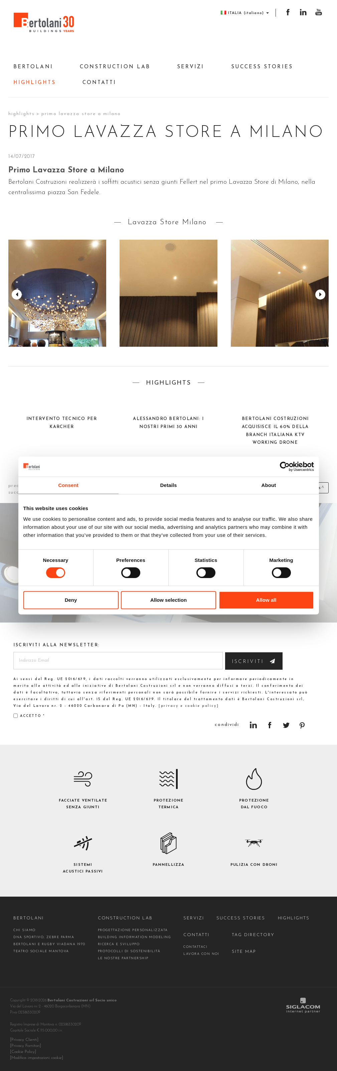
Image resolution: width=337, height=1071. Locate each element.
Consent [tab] (68, 485)
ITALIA (245, 13)
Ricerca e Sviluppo (119, 944)
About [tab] (269, 485)
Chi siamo (24, 930)
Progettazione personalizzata (133, 930)
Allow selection (168, 600)
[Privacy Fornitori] (25, 1046)
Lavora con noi (201, 954)
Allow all (266, 600)
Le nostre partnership (123, 958)
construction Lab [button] (115, 67)
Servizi (190, 67)
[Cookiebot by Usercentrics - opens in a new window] (285, 467)
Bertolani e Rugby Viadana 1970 (49, 944)
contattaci (195, 947)
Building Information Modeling (134, 937)
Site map (244, 952)
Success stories (262, 67)
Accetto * (29, 716)
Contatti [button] (99, 82)
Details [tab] (168, 485)
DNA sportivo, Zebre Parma (43, 937)
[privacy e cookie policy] (189, 706)
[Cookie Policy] (23, 1052)
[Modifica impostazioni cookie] (36, 1058)
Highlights (34, 82)
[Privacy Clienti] (24, 1040)
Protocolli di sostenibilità (129, 951)
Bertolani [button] (33, 67)
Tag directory (253, 935)
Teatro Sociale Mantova (41, 951)
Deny (71, 600)
